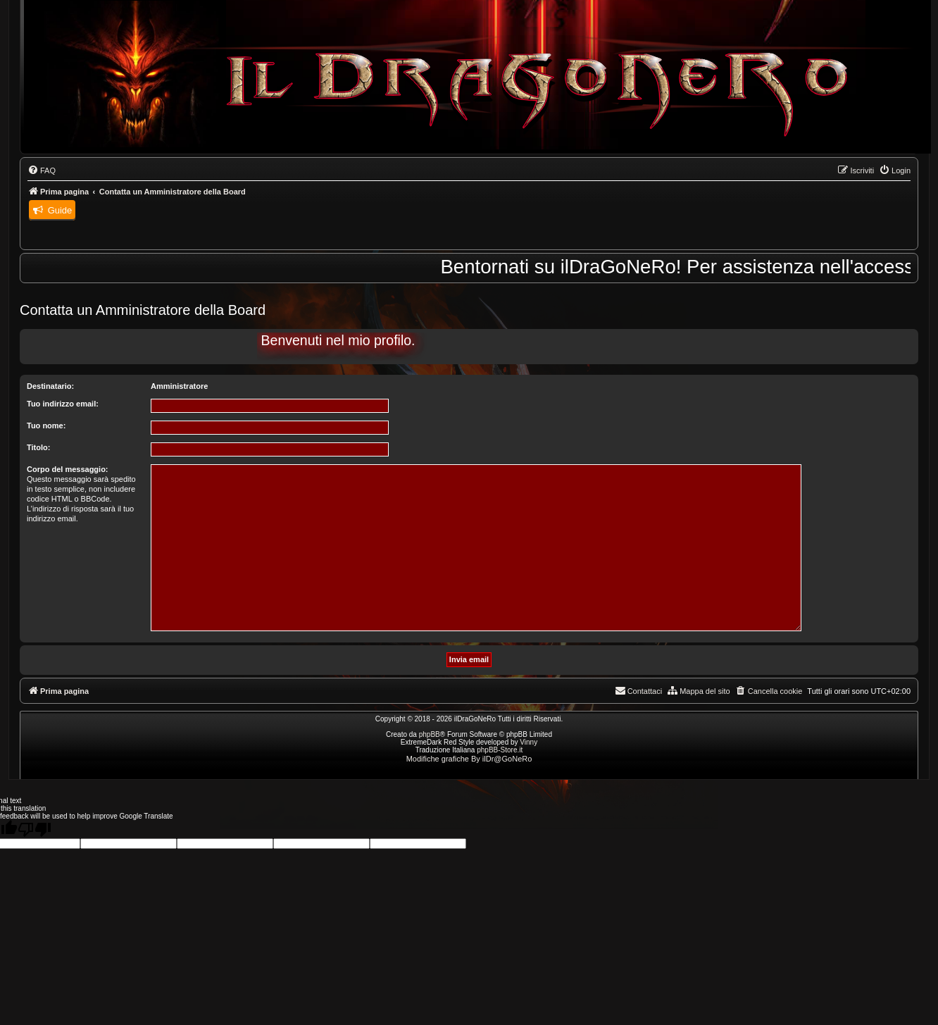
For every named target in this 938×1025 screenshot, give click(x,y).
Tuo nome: (46, 425)
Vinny (528, 742)
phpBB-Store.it (500, 750)
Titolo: (38, 447)
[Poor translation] (34, 829)
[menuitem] (41, 170)
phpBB (429, 734)
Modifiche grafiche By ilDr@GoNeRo (469, 758)
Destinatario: (50, 386)
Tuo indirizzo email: (63, 403)
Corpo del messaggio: (67, 469)
